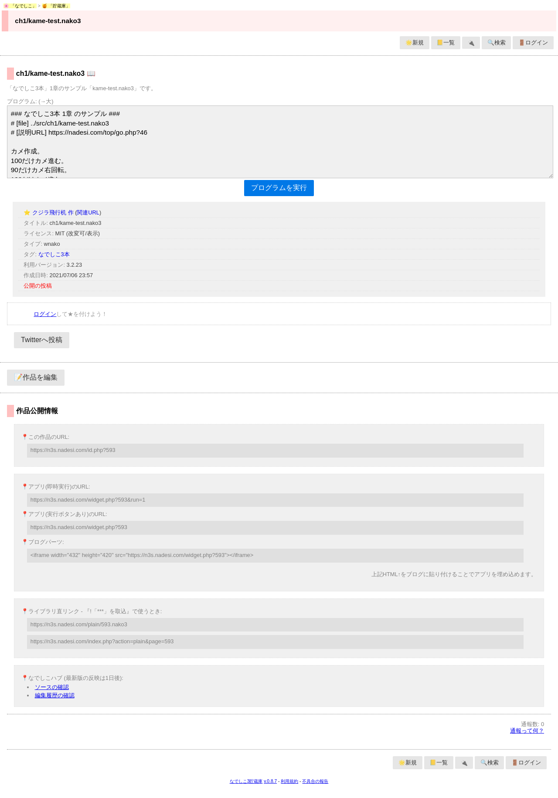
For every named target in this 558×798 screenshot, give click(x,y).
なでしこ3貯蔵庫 (246, 781)
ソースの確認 (52, 687)
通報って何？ (527, 730)
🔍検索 (496, 42)
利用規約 (289, 781)
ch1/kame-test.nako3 (48, 20)
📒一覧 (445, 42)
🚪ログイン (533, 42)
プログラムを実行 (279, 187)
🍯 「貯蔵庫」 (56, 5)
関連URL (88, 212)
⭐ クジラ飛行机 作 (49, 212)
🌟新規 (414, 42)
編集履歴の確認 (55, 695)
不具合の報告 (315, 781)
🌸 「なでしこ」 (20, 5)
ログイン (45, 314)
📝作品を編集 (36, 377)
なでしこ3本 (54, 254)
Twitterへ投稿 (41, 339)
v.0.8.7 (270, 781)
